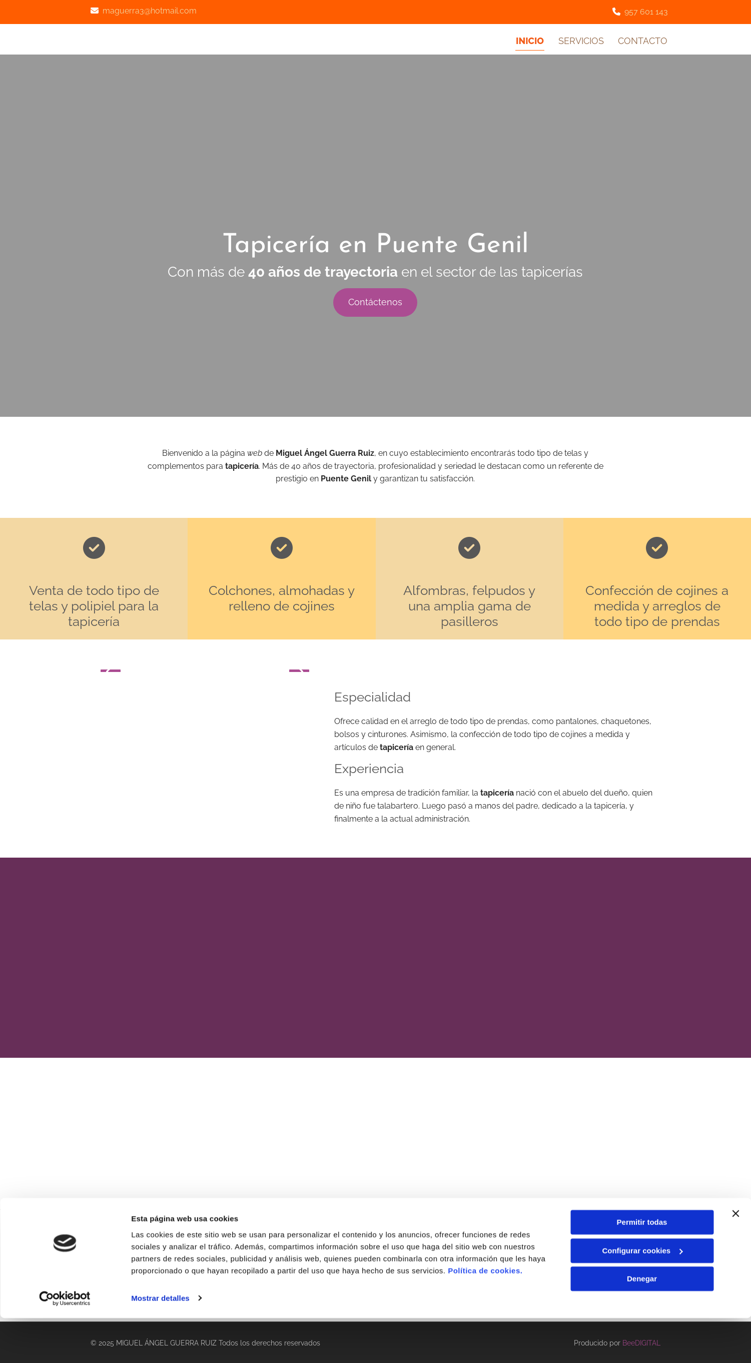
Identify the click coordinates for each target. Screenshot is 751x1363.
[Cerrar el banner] (735, 1258)
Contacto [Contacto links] (643, 40)
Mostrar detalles (160, 1343)
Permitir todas (642, 1267)
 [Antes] (111, 669)
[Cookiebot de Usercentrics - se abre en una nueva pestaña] (65, 1343)
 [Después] (299, 669)
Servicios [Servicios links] (580, 40)
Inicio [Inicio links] (529, 40)
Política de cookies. (485, 1315)
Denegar (642, 1324)
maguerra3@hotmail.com (150, 11)
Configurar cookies (642, 1295)
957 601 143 (646, 12)
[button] (375, 300)
